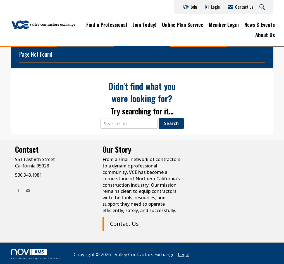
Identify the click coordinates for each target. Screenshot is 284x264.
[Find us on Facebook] (19, 190)
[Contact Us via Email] (28, 190)
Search (171, 123)
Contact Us (124, 223)
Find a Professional (106, 24)
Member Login (224, 24)
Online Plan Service (182, 24)
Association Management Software (36, 254)
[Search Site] (262, 7)
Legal (183, 254)
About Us (265, 35)
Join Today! (144, 24)
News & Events (259, 24)
